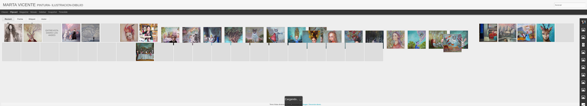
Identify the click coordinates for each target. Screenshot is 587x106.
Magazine (24, 12)
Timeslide (63, 12)
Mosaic (33, 12)
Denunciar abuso (315, 104)
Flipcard (13, 12)
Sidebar (42, 12)
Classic (4, 12)
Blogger (305, 104)
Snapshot (52, 12)
